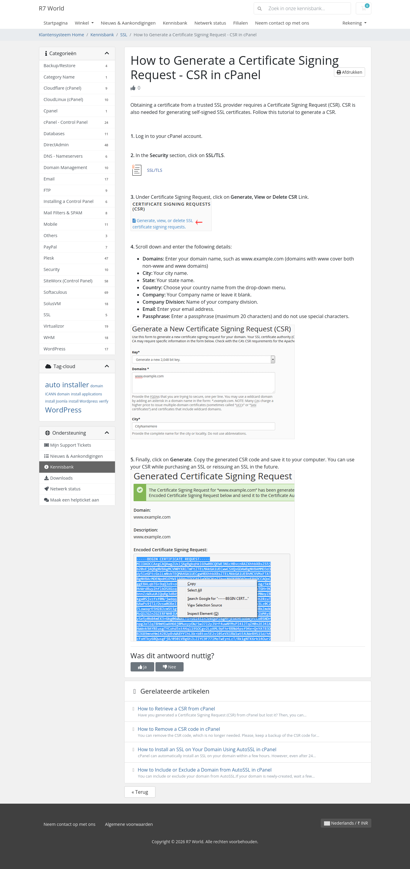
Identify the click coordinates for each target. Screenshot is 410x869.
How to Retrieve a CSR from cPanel (248, 711)
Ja (142, 667)
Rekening (352, 23)
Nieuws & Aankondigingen (128, 23)
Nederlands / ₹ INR (346, 823)
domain (96, 385)
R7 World (51, 8)
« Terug (140, 792)
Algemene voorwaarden (129, 824)
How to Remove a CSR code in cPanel (248, 732)
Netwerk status (210, 23)
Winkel (82, 23)
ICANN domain (57, 394)
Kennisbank (175, 23)
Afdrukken (349, 72)
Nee (169, 667)
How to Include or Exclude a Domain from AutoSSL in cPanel (248, 772)
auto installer (67, 384)
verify (103, 401)
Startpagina (56, 23)
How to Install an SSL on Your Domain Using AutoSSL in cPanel (248, 752)
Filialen (240, 23)
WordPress (63, 410)
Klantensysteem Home (61, 34)
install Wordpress (83, 401)
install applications (86, 394)
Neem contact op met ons (282, 23)
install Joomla (56, 401)
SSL (123, 34)
